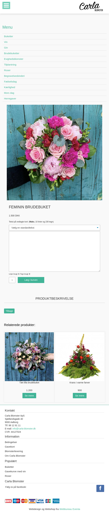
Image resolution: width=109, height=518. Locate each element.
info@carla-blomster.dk (24, 428)
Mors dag (9, 92)
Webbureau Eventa (69, 509)
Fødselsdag (10, 81)
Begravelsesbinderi (14, 76)
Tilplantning (10, 64)
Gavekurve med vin (15, 471)
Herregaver (10, 98)
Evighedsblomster (13, 59)
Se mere (29, 395)
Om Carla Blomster (15, 455)
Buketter (8, 36)
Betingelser (11, 442)
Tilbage (9, 311)
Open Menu (6, 5)
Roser (7, 70)
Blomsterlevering (14, 451)
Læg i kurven (31, 280)
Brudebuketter (11, 53)
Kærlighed (9, 87)
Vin (5, 42)
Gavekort (10, 446)
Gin (6, 47)
